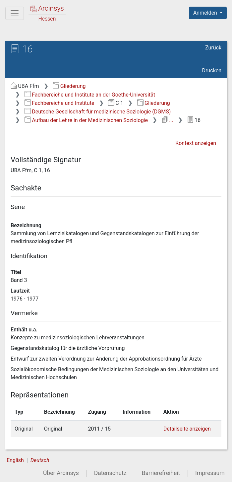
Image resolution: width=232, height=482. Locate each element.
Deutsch (39, 460)
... (167, 120)
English (15, 460)
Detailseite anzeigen (187, 429)
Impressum (210, 473)
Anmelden (205, 13)
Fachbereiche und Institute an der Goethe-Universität (90, 95)
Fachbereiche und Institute (59, 103)
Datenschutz (110, 473)
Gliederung (69, 86)
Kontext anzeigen (195, 143)
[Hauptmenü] (14, 13)
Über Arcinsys (61, 473)
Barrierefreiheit (161, 473)
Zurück (213, 47)
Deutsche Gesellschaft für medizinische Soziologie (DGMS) (98, 111)
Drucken (211, 70)
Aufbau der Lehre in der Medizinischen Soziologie (86, 120)
